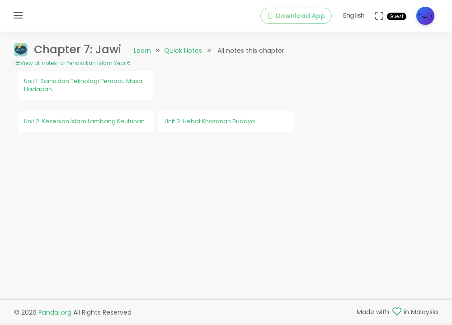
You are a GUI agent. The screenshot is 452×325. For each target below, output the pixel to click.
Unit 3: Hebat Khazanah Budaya (210, 121)
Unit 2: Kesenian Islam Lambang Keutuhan (84, 121)
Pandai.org (54, 312)
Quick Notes (183, 50)
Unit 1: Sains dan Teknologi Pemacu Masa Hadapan (83, 85)
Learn (142, 50)
